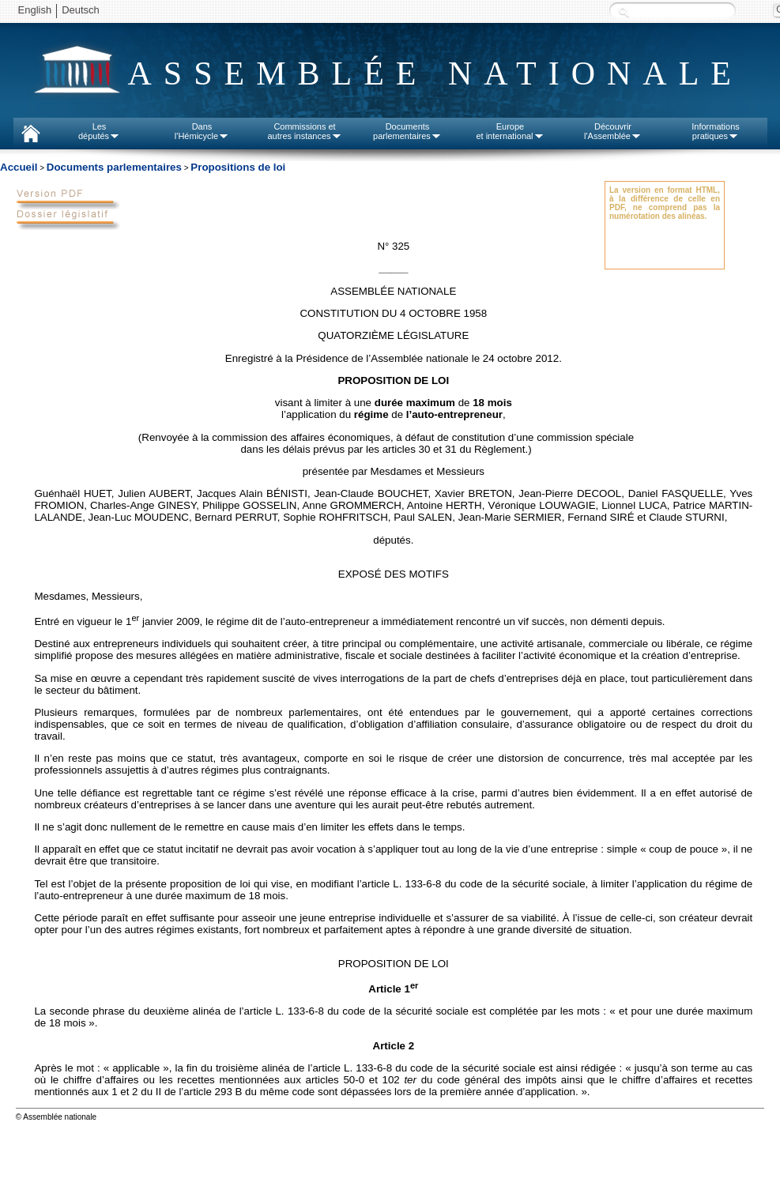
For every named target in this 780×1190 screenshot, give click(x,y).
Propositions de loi (237, 167)
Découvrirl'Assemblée (613, 131)
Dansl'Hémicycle (202, 131)
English (35, 10)
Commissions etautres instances (304, 131)
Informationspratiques (715, 131)
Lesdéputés (99, 131)
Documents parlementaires (114, 167)
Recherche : (623, 11)
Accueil (18, 167)
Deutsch (81, 10)
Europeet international (510, 131)
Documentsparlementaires (407, 131)
